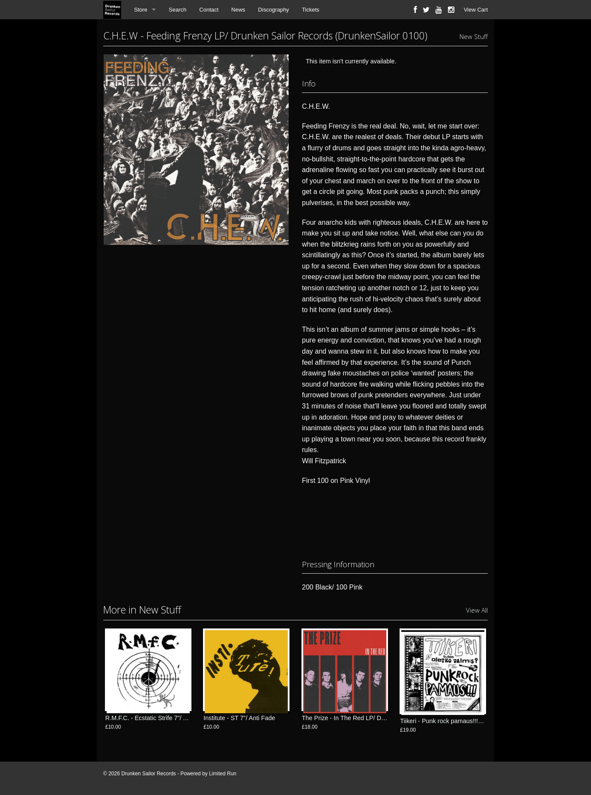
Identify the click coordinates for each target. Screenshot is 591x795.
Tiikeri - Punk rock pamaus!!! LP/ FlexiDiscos (461, 721)
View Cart (476, 9)
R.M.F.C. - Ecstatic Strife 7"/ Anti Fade (157, 721)
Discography (273, 9)
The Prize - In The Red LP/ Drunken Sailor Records (372, 721)
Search (177, 9)
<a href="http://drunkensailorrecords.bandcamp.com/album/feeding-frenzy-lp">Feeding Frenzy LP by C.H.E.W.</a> (395, 520)
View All (477, 610)
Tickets (310, 9)
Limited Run (222, 774)
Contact (208, 9)
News (238, 9)
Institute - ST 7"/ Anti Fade (239, 721)
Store (140, 9)
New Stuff (474, 36)
